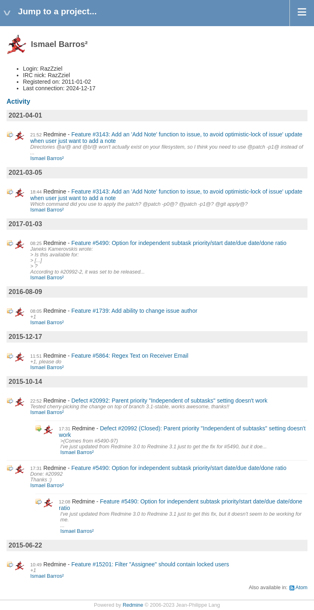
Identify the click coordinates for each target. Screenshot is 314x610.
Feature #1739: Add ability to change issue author (134, 310)
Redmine (133, 605)
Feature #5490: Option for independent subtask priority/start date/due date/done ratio (178, 243)
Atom (301, 587)
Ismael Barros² (47, 158)
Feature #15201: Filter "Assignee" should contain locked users (150, 564)
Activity (18, 101)
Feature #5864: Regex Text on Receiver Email (129, 355)
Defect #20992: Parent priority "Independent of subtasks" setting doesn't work (169, 400)
